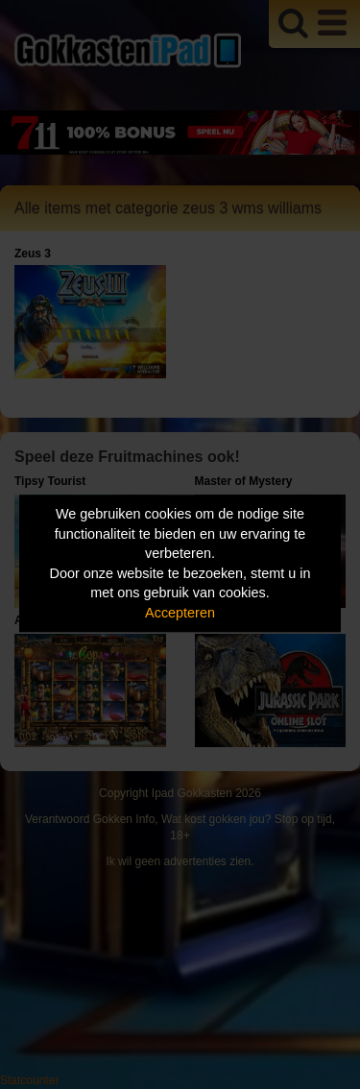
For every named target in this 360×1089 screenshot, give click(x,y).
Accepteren (180, 612)
